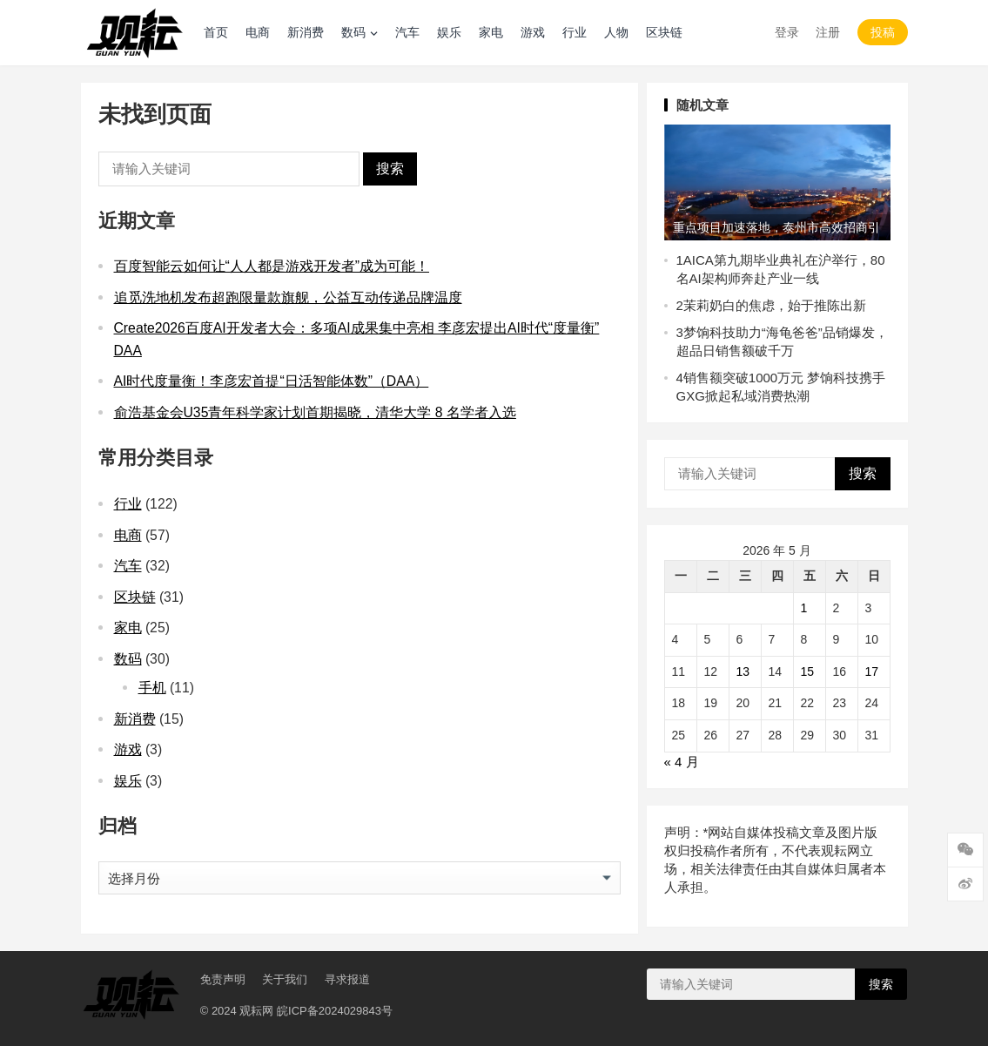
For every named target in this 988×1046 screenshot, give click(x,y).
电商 (257, 32)
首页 (216, 32)
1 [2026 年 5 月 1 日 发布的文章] (804, 608)
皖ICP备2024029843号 (335, 1010)
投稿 (882, 32)
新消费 (305, 32)
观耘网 (256, 1010)
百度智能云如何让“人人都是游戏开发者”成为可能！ (272, 266)
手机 (152, 687)
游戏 (533, 32)
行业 (574, 32)
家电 (491, 32)
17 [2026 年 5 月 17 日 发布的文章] (872, 671)
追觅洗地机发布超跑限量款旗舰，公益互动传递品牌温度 (288, 297)
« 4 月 (681, 761)
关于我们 (284, 979)
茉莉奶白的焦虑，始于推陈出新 (774, 305)
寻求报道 (347, 979)
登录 (787, 32)
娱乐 (449, 32)
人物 (616, 32)
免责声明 (222, 979)
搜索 (390, 168)
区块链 (664, 32)
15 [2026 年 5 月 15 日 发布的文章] (808, 671)
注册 (828, 32)
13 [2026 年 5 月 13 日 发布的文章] (743, 671)
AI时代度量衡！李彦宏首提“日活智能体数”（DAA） (271, 381)
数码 (353, 32)
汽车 (407, 32)
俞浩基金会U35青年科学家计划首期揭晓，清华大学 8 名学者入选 (315, 412)
